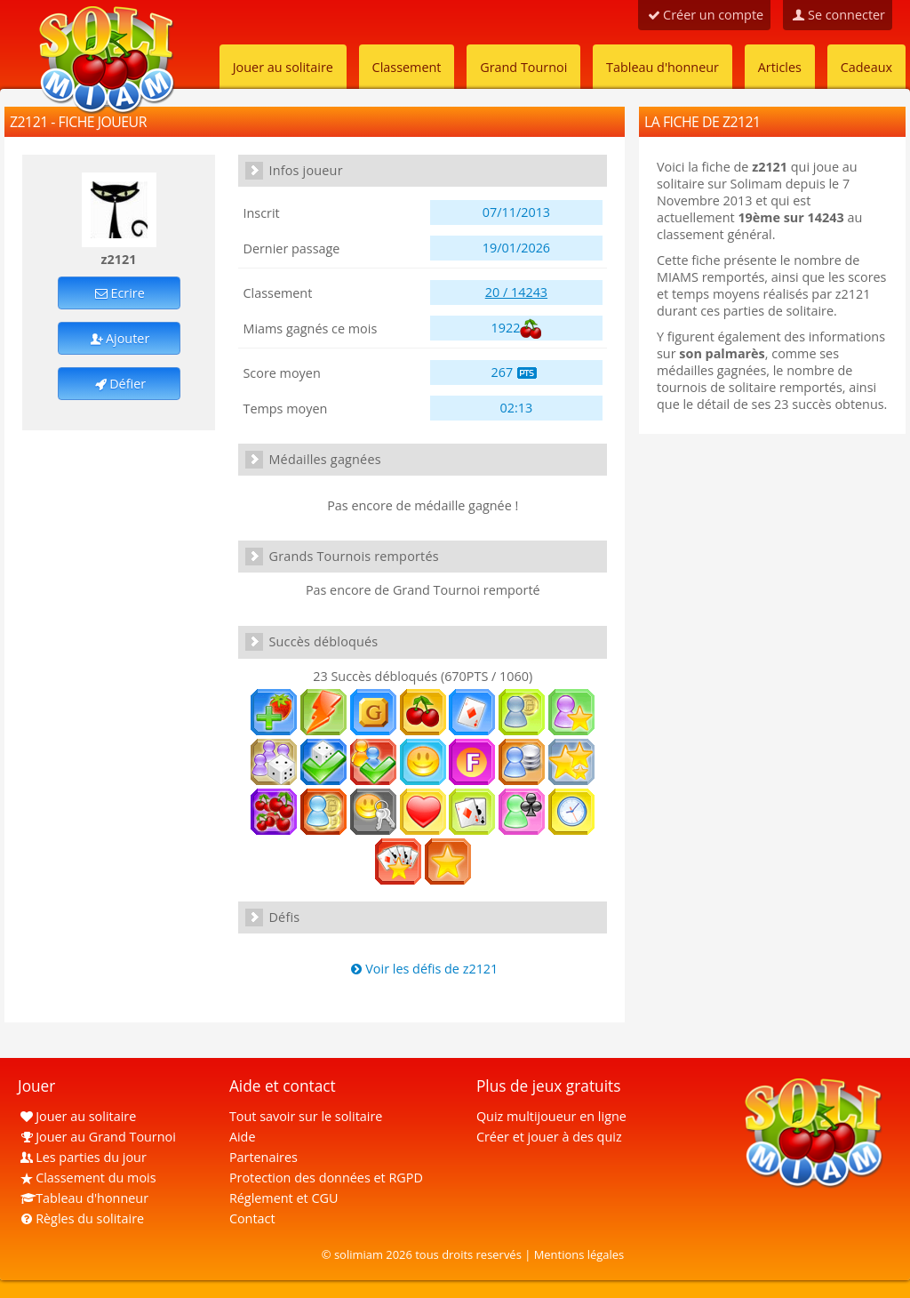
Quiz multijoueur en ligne (551, 1116)
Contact (252, 1218)
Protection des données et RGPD (326, 1177)
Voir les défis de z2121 (422, 968)
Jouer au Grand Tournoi (97, 1136)
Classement (407, 67)
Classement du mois (87, 1177)
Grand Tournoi (523, 67)
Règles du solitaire (81, 1218)
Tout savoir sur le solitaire (305, 1116)
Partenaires (263, 1157)
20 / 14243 (516, 292)
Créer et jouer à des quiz (549, 1136)
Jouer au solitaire (283, 67)
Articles (780, 67)
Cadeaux (866, 67)
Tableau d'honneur (662, 67)
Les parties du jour (82, 1157)
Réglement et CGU (284, 1198)
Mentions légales (579, 1254)
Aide (242, 1136)
